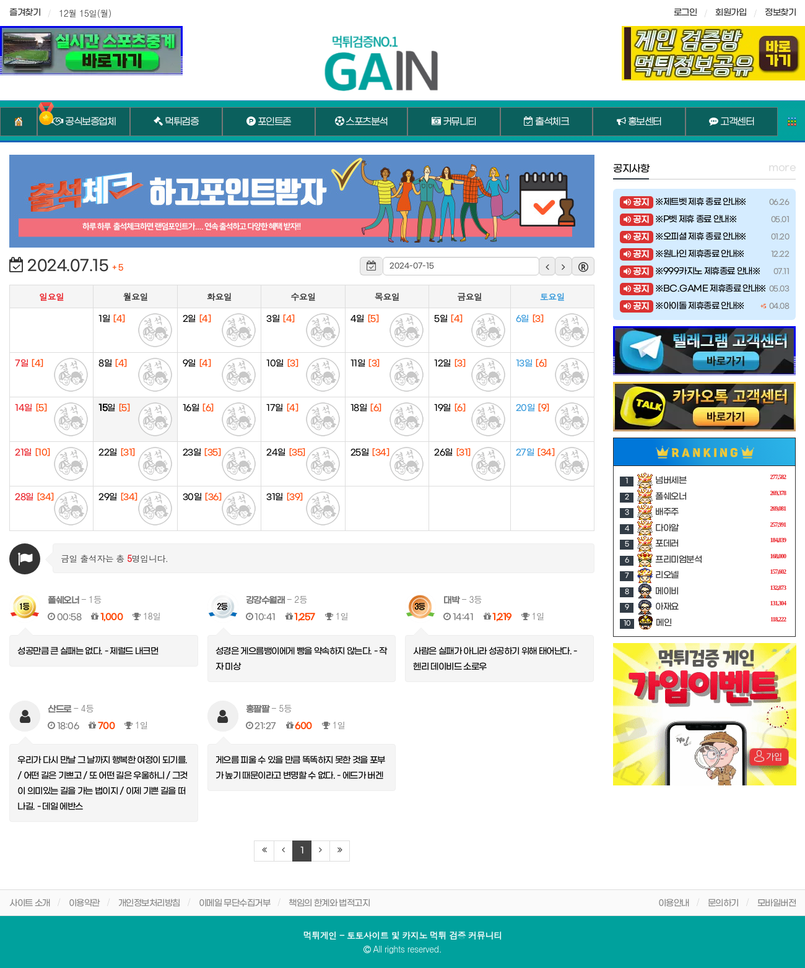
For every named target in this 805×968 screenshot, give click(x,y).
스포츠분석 (361, 121)
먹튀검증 (176, 121)
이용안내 (673, 903)
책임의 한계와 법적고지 (329, 903)
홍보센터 (639, 121)
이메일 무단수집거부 (235, 903)
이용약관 (84, 903)
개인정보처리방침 (149, 903)
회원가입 (730, 12)
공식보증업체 (83, 121)
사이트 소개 (29, 903)
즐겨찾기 (24, 12)
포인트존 (268, 121)
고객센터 (731, 121)
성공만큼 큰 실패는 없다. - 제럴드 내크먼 (87, 651)
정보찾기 (780, 12)
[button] (547, 266)
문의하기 (723, 903)
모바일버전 (776, 903)
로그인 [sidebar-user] (685, 12)
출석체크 (546, 121)
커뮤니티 (454, 121)
